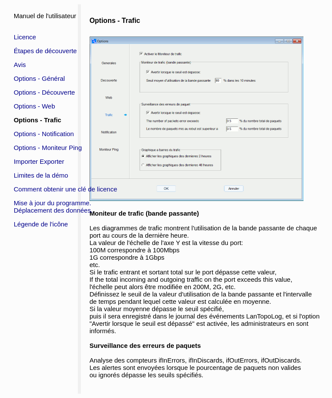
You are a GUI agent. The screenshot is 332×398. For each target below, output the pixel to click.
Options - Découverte (44, 92)
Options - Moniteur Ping (48, 147)
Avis (20, 64)
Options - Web (34, 106)
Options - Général (39, 78)
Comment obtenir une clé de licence (65, 189)
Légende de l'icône (41, 224)
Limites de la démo (41, 175)
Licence (25, 37)
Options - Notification (44, 133)
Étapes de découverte (45, 50)
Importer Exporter (39, 161)
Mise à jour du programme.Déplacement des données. (53, 206)
